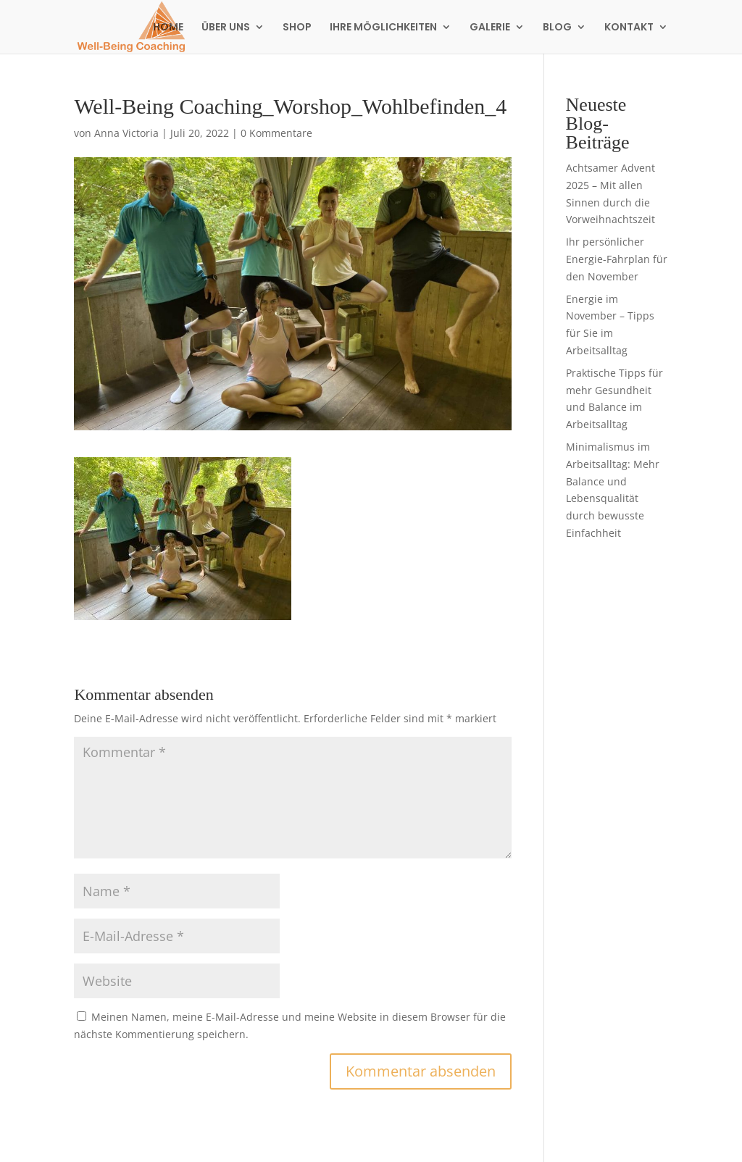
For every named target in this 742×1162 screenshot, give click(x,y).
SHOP (297, 28)
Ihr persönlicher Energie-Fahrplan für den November (616, 259)
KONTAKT (629, 28)
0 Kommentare (276, 133)
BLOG (557, 28)
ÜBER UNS (225, 28)
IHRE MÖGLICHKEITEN (383, 28)
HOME (168, 28)
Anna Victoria (126, 133)
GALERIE (490, 28)
